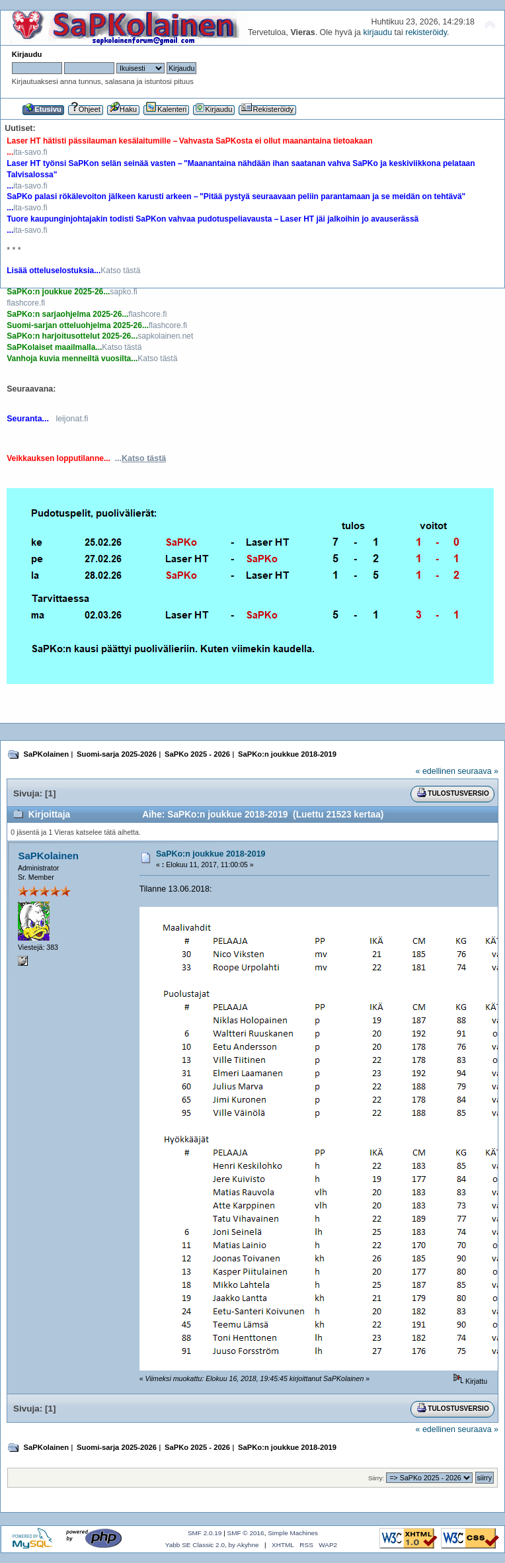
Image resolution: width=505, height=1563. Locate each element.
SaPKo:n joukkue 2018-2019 (211, 854)
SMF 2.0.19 (205, 1533)
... (141, 458)
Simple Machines (293, 1533)
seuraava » (477, 771)
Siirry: (376, 1478)
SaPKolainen (48, 855)
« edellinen (435, 771)
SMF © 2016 (245, 1533)
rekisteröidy (426, 32)
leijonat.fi (72, 418)
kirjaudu (377, 32)
